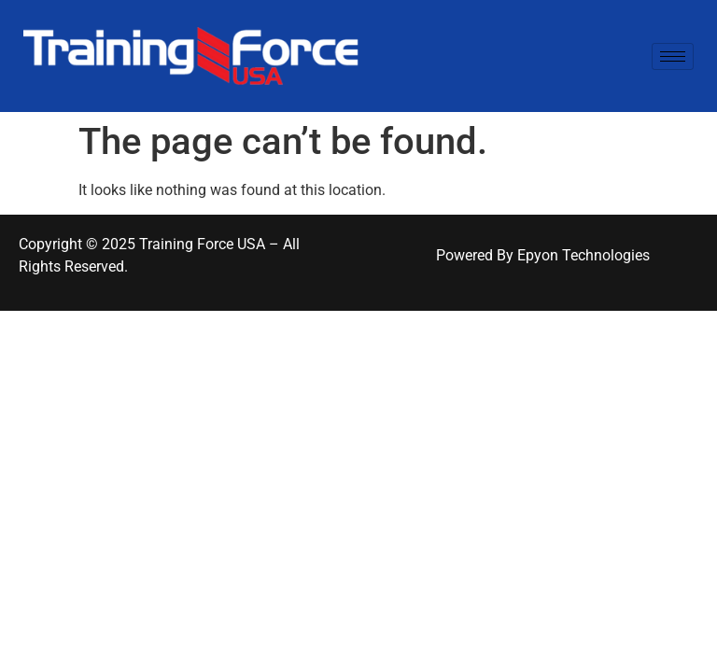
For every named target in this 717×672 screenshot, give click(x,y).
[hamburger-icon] (673, 56)
